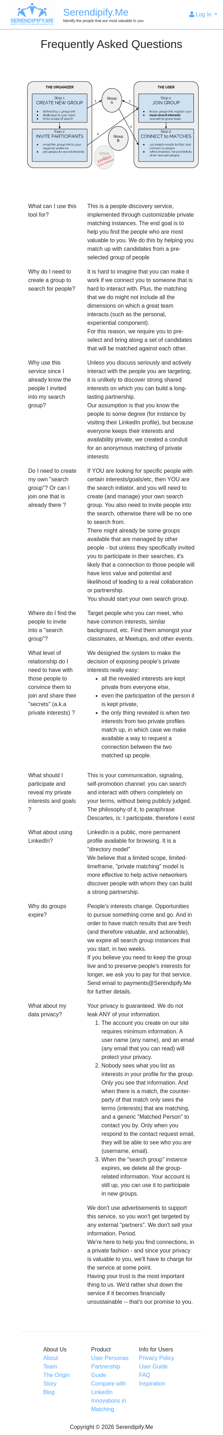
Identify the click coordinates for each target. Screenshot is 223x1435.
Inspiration (152, 1384)
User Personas (110, 1358)
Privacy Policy (156, 1358)
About (50, 1358)
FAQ (144, 1375)
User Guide (153, 1366)
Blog (49, 1392)
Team (50, 1366)
